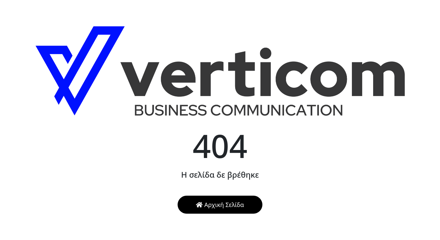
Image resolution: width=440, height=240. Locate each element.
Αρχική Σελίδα (220, 205)
